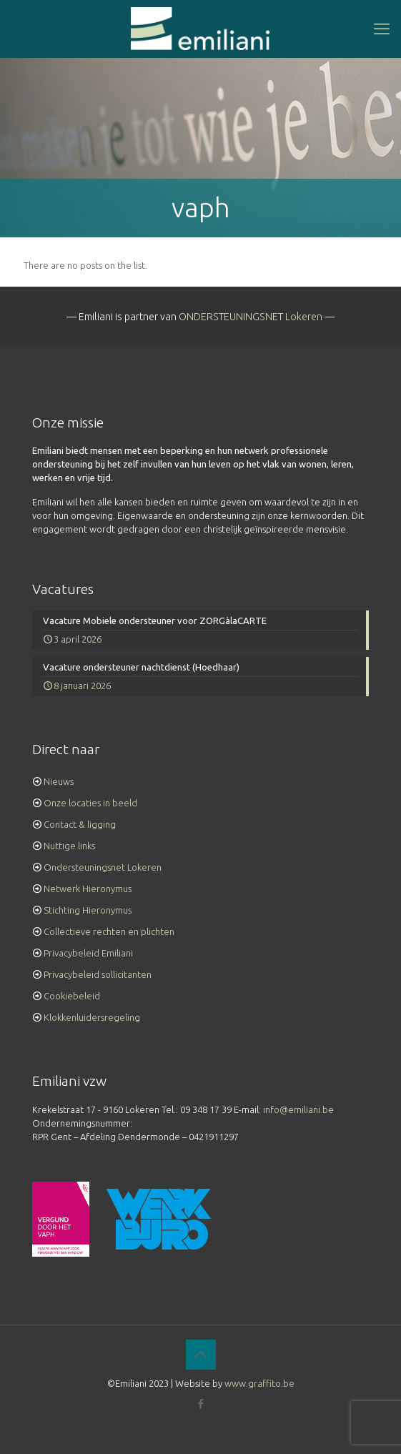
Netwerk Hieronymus (88, 889)
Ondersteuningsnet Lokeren (103, 867)
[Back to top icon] (201, 1355)
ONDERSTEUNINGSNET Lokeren (250, 316)
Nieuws (59, 781)
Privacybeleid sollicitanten (98, 974)
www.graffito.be (259, 1383)
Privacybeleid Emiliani (88, 953)
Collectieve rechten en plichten (109, 931)
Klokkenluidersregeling (92, 1017)
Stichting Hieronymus (88, 910)
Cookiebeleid (72, 996)
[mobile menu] (382, 28)
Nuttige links (69, 846)
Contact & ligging (80, 824)
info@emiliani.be (298, 1109)
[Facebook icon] (200, 1404)
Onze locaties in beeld (90, 803)
